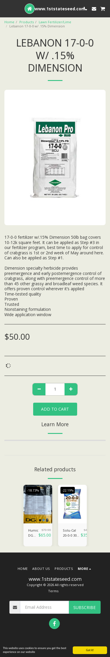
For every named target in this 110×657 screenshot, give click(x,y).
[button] (6, 8)
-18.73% (33, 490)
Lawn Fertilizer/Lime (55, 22)
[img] (37, 504)
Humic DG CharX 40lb (33, 533)
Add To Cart (55, 409)
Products (26, 22)
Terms (53, 591)
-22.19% (68, 490)
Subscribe (84, 607)
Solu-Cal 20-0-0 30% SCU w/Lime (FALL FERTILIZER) (72, 533)
